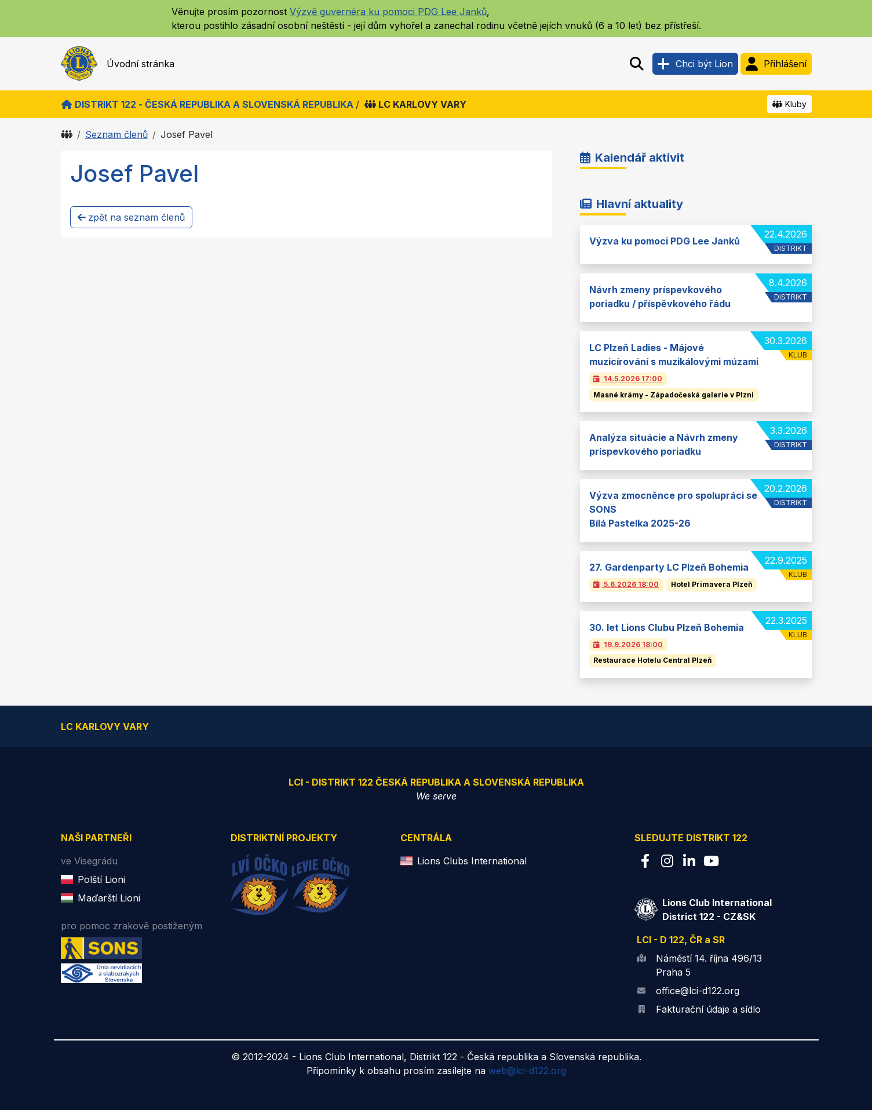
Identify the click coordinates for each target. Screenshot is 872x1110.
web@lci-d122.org (527, 1070)
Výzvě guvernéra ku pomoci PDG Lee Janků (388, 11)
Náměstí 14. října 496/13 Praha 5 (709, 965)
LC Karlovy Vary (415, 104)
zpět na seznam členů (131, 217)
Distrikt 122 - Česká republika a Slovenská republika (207, 104)
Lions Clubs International (472, 861)
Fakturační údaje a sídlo (708, 1009)
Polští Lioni (101, 879)
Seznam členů (116, 134)
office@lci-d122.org (697, 990)
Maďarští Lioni (109, 898)
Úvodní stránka (140, 64)
